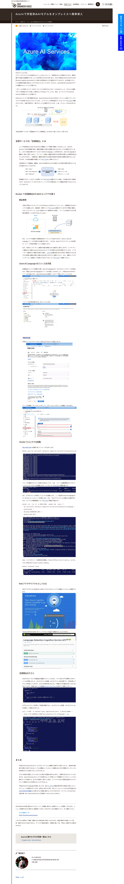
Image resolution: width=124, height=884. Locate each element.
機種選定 (91, 4)
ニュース (46, 4)
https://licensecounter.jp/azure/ (28, 815)
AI (27, 22)
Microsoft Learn (26, 447)
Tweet (17, 877)
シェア (22, 877)
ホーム (17, 22)
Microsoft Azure (24, 26)
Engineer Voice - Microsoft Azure (31, 840)
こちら (70, 101)
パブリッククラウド (48, 26)
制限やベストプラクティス (48, 686)
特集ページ (54, 4)
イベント (83, 4)
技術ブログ (67, 4)
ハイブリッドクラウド (36, 26)
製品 (61, 4)
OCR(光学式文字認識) (25, 791)
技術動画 (76, 4)
